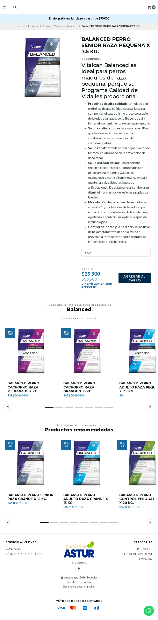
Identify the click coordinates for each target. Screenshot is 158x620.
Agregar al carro (134, 278)
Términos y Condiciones (24, 554)
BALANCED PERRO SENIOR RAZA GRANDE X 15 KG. (30, 497)
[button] (49, 407)
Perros (46, 26)
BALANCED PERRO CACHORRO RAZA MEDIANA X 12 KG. (23, 387)
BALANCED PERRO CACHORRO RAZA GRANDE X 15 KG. (79, 387)
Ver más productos (79, 318)
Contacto (14, 548)
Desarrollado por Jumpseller (79, 586)
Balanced (72, 26)
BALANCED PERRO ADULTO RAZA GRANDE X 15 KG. (85, 499)
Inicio (21, 26)
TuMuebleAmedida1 (138, 554)
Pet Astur (33, 26)
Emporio (145, 559)
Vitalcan (58, 26)
